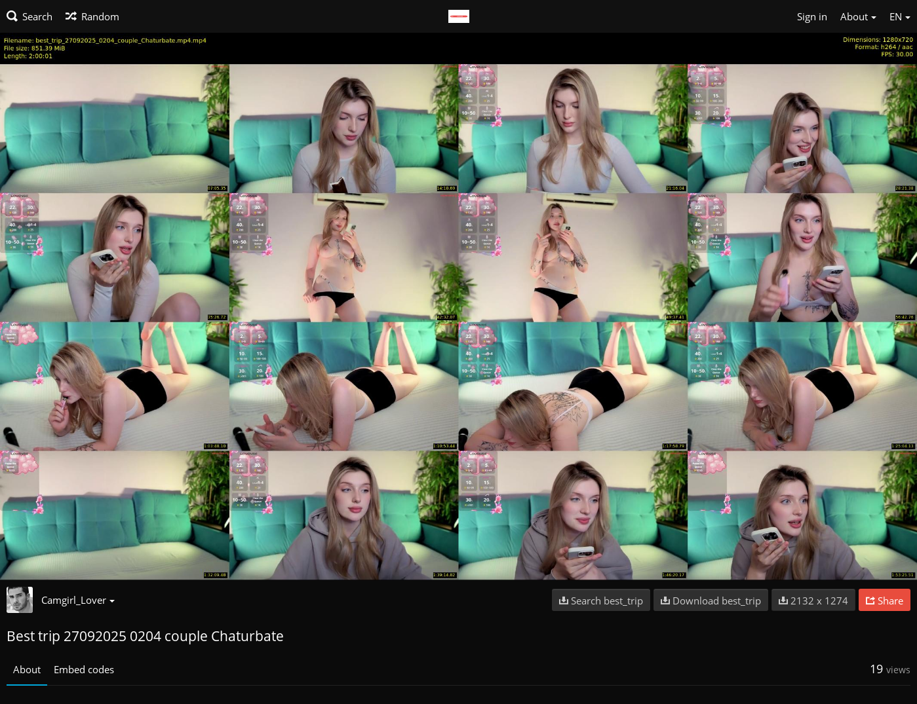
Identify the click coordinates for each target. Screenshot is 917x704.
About (27, 669)
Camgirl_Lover (78, 599)
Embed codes (84, 669)
